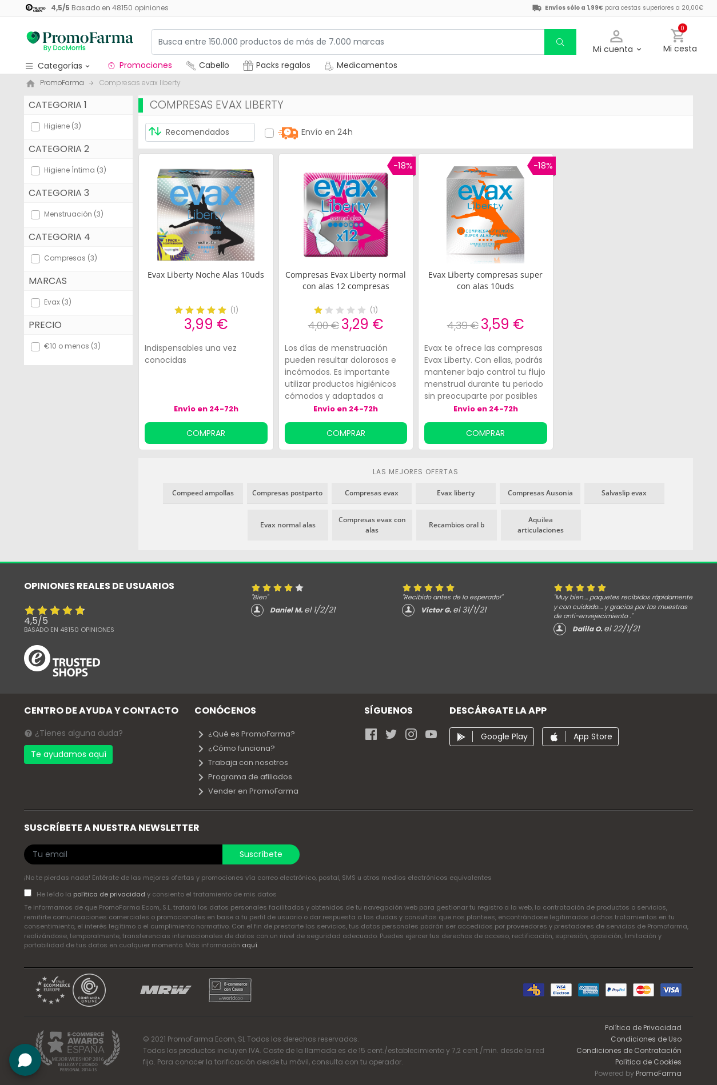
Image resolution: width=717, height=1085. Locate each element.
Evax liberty (456, 493)
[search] (560, 42)
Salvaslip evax (624, 493)
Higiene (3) (62, 126)
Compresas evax (372, 493)
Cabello (207, 65)
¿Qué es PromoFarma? (246, 733)
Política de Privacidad (643, 1027)
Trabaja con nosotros (242, 762)
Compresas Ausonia (540, 493)
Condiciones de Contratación (629, 1050)
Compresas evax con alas (372, 525)
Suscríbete (261, 854)
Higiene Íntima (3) (75, 170)
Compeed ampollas (203, 493)
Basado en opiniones (69, 629)
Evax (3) (57, 302)
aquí (249, 945)
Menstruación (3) (73, 214)
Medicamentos (360, 65)
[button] (616, 42)
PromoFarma (659, 1073)
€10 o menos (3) (72, 346)
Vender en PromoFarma (247, 791)
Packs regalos (276, 65)
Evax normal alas (288, 525)
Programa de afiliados (244, 776)
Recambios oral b (456, 525)
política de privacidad (110, 894)
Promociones (139, 65)
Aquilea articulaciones (540, 525)
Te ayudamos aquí (68, 754)
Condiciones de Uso (646, 1039)
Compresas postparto (287, 493)
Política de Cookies (648, 1062)
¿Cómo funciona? (236, 748)
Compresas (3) (70, 258)
